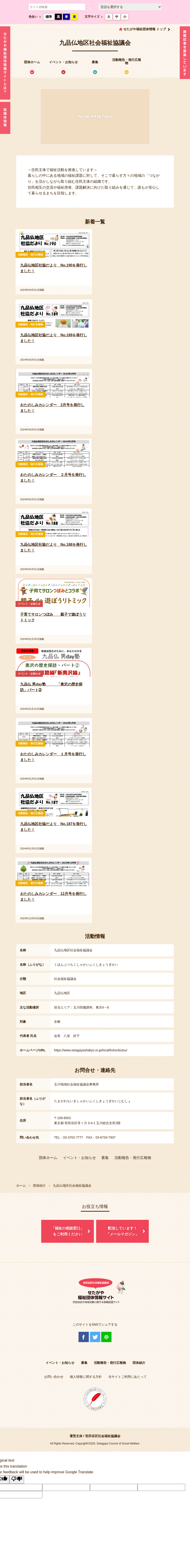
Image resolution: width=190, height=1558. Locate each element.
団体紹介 (39, 1185)
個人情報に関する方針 (86, 1377)
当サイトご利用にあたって (127, 1377)
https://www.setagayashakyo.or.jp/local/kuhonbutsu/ (90, 1050)
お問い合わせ (53, 1377)
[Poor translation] (16, 1479)
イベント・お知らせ (63, 62)
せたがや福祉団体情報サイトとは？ (5, 63)
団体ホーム (32, 62)
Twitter (95, 1337)
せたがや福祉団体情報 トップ (144, 29)
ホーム (21, 1185)
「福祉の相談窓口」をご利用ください (67, 1231)
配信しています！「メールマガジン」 (122, 1231)
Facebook (84, 1337)
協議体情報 (5, 118)
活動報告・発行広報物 (126, 61)
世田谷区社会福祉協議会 (102, 1436)
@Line (106, 1337)
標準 (49, 17)
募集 (95, 62)
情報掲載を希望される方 (185, 53)
